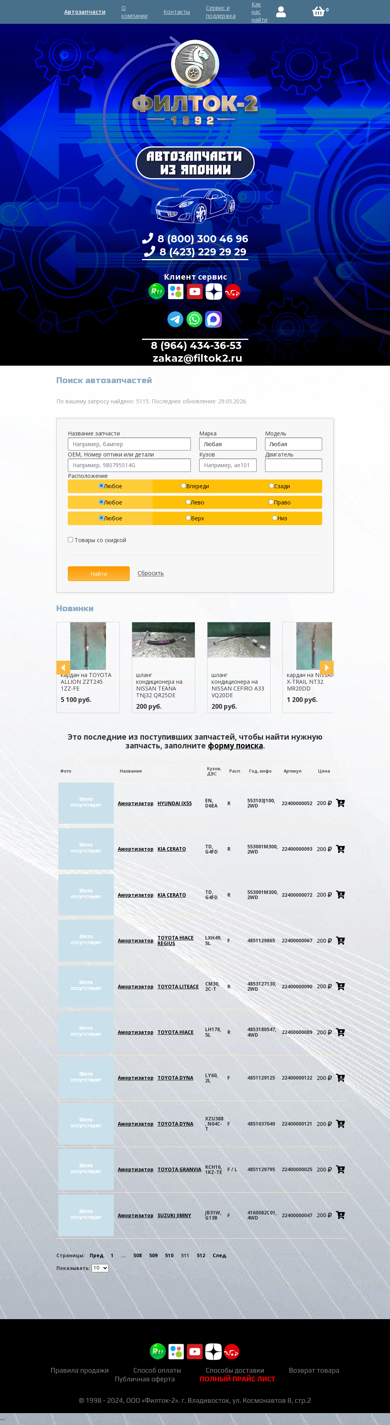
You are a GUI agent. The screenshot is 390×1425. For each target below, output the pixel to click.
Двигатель (279, 454)
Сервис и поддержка (221, 11)
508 (137, 1255)
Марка (208, 433)
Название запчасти (94, 433)
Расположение (88, 475)
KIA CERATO (172, 849)
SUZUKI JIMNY (174, 1215)
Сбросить (151, 573)
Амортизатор (136, 803)
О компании (134, 11)
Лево (195, 502)
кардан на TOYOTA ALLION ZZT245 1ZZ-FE (86, 681)
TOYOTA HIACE (176, 1032)
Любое (110, 486)
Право (280, 502)
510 (169, 1255)
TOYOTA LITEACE (178, 986)
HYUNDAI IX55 (175, 803)
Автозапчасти (85, 11)
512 (201, 1255)
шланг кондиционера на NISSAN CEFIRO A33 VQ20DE (237, 684)
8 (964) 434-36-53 (196, 345)
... (123, 1255)
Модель (275, 433)
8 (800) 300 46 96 (201, 239)
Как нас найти (259, 11)
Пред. (97, 1255)
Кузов (207, 454)
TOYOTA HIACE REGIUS (176, 940)
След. (220, 1255)
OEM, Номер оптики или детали (111, 454)
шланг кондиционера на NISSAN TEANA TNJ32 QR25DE (159, 684)
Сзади (279, 486)
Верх (195, 518)
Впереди (195, 486)
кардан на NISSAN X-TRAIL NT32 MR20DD (311, 681)
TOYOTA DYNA (175, 1077)
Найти (98, 573)
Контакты (176, 11)
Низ (279, 518)
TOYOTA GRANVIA (179, 1169)
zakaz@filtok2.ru (196, 358)
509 (153, 1255)
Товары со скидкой (97, 540)
